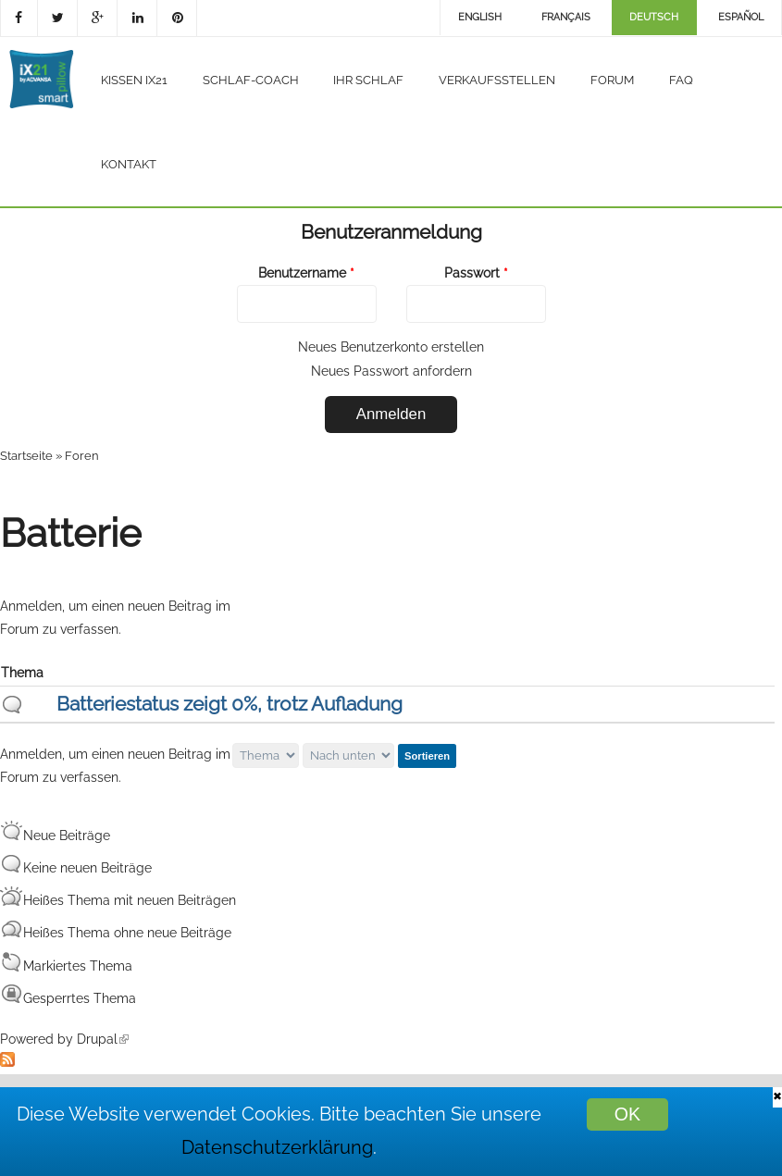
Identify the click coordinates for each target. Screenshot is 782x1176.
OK (627, 1114)
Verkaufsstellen (497, 80)
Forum (612, 80)
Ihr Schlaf (368, 80)
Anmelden (31, 606)
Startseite (26, 456)
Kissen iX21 (134, 80)
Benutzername (306, 273)
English (480, 17)
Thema (22, 672)
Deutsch (653, 17)
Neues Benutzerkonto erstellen (391, 347)
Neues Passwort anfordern (391, 371)
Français (565, 17)
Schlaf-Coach (251, 80)
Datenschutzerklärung (277, 1147)
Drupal (103, 1039)
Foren (82, 456)
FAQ (681, 80)
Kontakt (128, 164)
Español (740, 17)
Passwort (476, 273)
